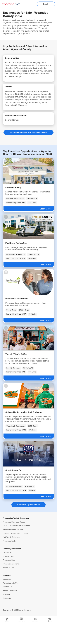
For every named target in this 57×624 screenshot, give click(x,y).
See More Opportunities (28, 504)
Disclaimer (7, 552)
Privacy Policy (9, 556)
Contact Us (7, 587)
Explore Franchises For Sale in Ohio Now (28, 132)
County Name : (12, 120)
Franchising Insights (11, 564)
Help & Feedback (10, 591)
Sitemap (6, 594)
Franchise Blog (9, 560)
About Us (7, 579)
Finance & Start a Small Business (16, 526)
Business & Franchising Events (15, 533)
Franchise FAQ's (9, 541)
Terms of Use (8, 568)
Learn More (45, 208)
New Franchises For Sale (13, 529)
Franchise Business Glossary (15, 522)
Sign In (46, 4)
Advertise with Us (10, 583)
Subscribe (7, 598)
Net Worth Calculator (11, 537)
